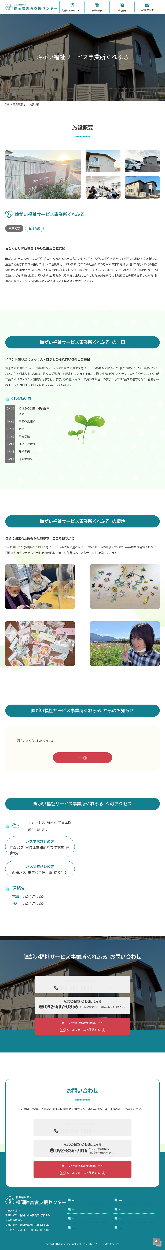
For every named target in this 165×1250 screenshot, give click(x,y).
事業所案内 (19, 104)
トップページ (80, 1200)
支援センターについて (132, 1200)
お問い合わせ (127, 1218)
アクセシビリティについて (89, 1227)
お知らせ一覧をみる (80, 757)
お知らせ (77, 1218)
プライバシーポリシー (132, 1227)
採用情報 (124, 1209)
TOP (7, 104)
